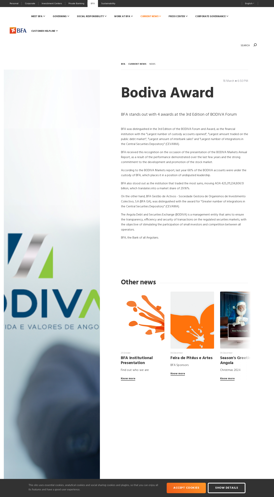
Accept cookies (186, 487)
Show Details (226, 487)
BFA (123, 64)
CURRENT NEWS (137, 64)
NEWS (152, 64)
